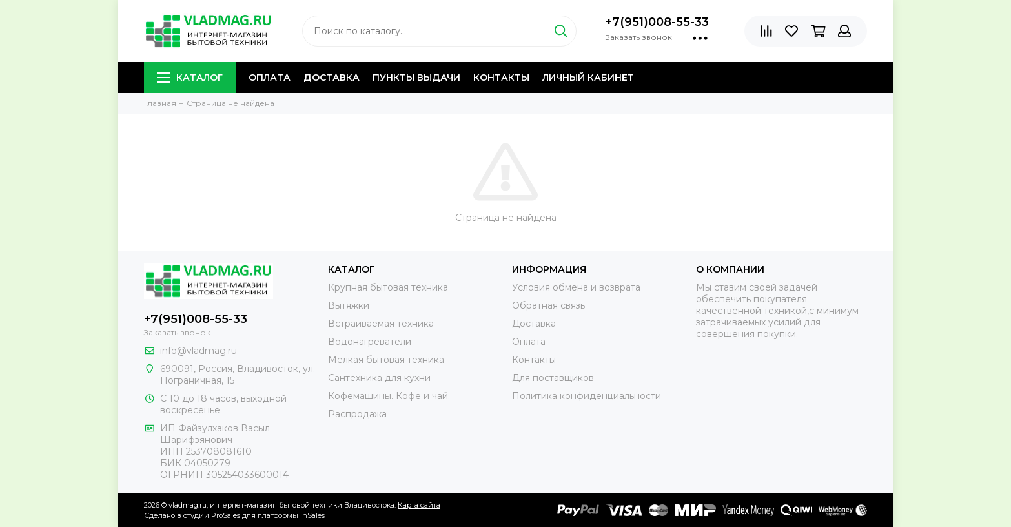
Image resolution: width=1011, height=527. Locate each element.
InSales (312, 515)
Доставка (331, 77)
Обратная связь (548, 305)
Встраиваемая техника (381, 323)
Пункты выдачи (416, 77)
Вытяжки (348, 305)
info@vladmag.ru (198, 350)
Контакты (501, 77)
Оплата (270, 77)
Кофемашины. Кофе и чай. (389, 396)
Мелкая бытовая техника (386, 360)
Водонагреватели (369, 341)
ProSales (225, 515)
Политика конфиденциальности (586, 396)
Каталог (190, 77)
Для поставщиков (553, 378)
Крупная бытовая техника (388, 287)
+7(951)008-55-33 (657, 22)
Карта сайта (419, 505)
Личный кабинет (588, 77)
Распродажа (357, 414)
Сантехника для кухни (379, 378)
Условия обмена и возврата (576, 287)
